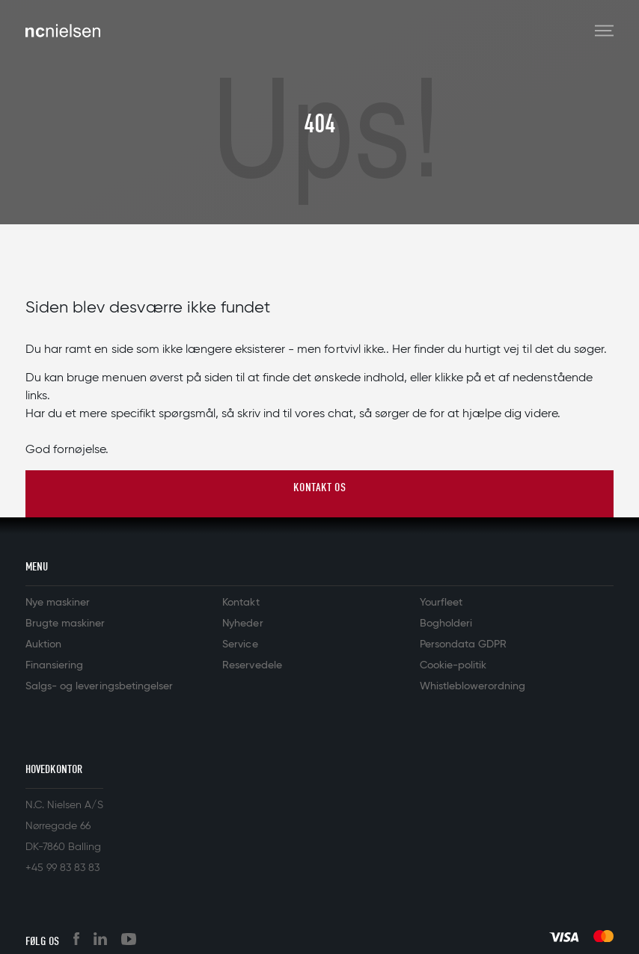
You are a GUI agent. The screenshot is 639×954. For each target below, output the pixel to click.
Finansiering (54, 665)
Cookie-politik (453, 665)
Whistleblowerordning (472, 686)
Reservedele (251, 665)
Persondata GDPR (463, 644)
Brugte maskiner (65, 623)
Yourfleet (441, 602)
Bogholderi (446, 623)
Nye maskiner (57, 602)
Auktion (43, 644)
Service (239, 644)
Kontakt (240, 602)
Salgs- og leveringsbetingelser (99, 686)
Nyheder (242, 623)
